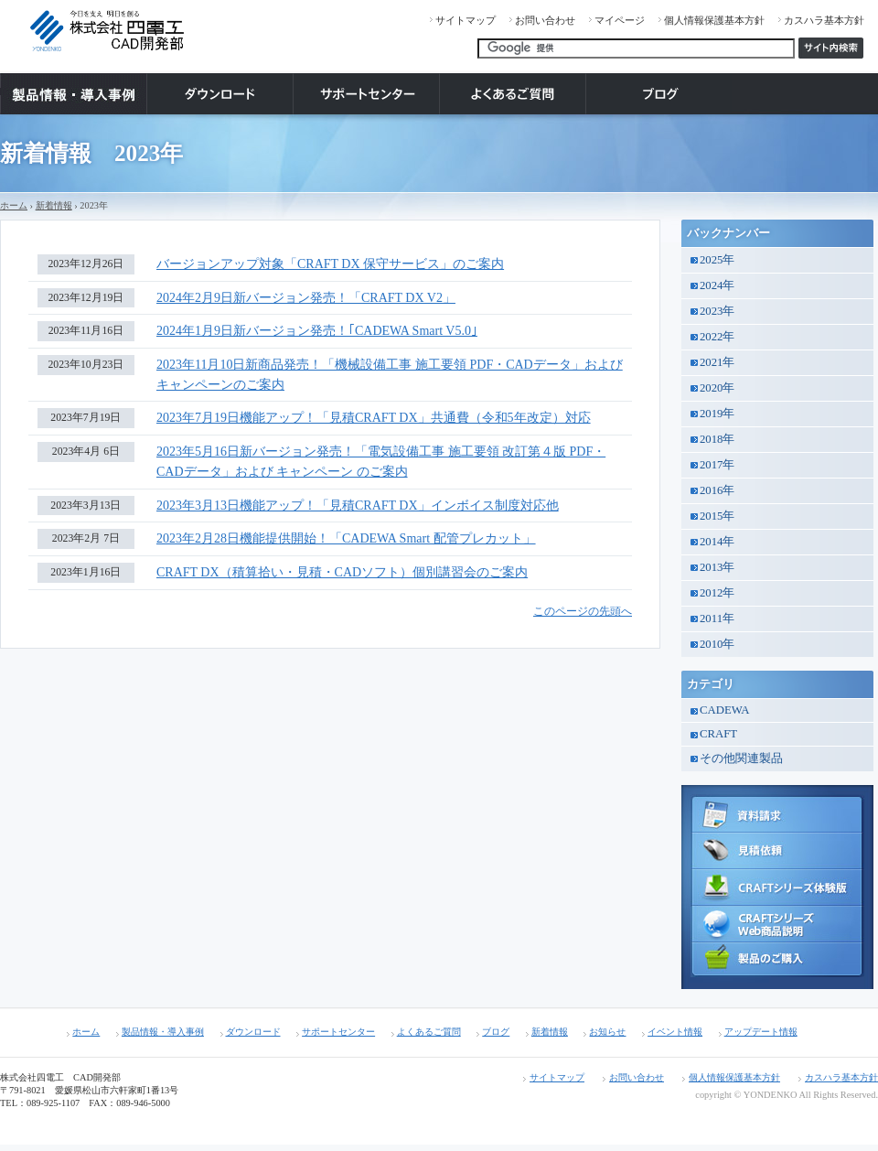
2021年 (717, 362)
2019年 (717, 413)
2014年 (717, 541)
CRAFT (718, 733)
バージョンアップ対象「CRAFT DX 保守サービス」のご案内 (330, 264)
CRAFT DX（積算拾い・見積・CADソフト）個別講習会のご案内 (342, 572)
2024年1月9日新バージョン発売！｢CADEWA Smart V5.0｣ (316, 331)
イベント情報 (675, 1032)
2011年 (717, 618)
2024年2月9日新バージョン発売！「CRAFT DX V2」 (305, 298)
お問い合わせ (545, 20)
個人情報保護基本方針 (714, 20)
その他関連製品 (741, 758)
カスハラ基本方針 (824, 20)
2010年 (717, 644)
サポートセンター (338, 1032)
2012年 (717, 592)
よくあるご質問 (429, 1032)
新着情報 (54, 205)
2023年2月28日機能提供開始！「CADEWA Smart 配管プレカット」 (346, 538)
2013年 (717, 567)
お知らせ (607, 1032)
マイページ (619, 20)
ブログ (495, 1032)
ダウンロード (253, 1032)
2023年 (717, 311)
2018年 (717, 439)
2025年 (717, 259)
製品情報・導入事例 (163, 1032)
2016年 (717, 490)
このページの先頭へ (582, 612)
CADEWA (724, 710)
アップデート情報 (761, 1032)
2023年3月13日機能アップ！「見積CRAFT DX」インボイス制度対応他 (357, 505)
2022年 (717, 336)
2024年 (717, 285)
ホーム (13, 205)
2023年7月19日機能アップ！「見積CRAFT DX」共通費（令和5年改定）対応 (373, 418)
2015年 (717, 516)
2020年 (717, 388)
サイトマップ (465, 20)
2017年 (717, 464)
